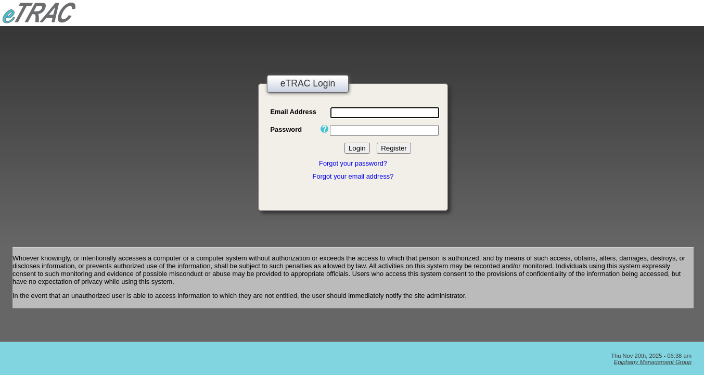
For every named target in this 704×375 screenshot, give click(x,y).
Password (286, 129)
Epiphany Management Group (653, 362)
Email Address (293, 112)
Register (394, 148)
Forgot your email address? (353, 176)
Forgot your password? (353, 163)
